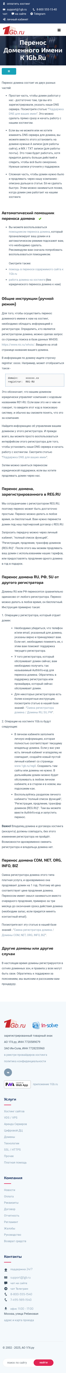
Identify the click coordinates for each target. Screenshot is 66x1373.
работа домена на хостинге (27, 279)
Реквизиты (11, 1202)
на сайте (18, 13)
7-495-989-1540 (21, 1300)
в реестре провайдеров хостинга (25, 1054)
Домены (9, 1137)
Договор (9, 1209)
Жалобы (9, 1228)
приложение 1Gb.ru (45, 1084)
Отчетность (11, 1215)
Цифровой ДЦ (13, 1130)
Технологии (11, 1143)
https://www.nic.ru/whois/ (18, 344)
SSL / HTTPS (12, 1149)
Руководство (12, 1234)
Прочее (9, 1156)
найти (44, 1362)
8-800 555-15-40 (44, 9)
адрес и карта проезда (19, 1320)
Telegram (37, 13)
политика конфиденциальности (25, 1061)
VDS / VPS (10, 1117)
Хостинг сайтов (14, 1111)
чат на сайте (18, 1283)
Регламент (11, 1222)
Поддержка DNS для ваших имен (24, 457)
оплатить (16, 3)
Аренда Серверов (15, 1124)
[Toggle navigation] (59, 30)
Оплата (9, 1196)
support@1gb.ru (15, 9)
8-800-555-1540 (21, 1294)
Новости (9, 1190)
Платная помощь (15, 1162)
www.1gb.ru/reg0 (25, 766)
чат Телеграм (19, 1289)
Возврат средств (15, 1241)
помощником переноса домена (29, 231)
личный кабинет (15, 19)
